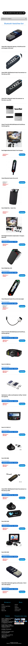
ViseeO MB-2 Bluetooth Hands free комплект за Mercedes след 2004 (12, 99)
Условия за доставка (5, 606)
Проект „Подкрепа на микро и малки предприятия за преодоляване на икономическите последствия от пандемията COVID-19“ (7, 621)
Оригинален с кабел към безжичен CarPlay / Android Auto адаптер (13, 395)
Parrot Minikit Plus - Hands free (8, 208)
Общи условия (18, 609)
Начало (16, 604)
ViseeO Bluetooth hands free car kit (9, 178)
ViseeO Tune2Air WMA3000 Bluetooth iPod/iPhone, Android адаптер (13, 332)
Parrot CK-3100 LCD (6, 427)
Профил (20, 12)
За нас (16, 606)
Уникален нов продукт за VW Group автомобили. (7, 632)
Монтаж (3, 609)
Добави (22, 154)
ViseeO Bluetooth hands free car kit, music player (12, 299)
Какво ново (3, 610)
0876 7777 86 (12, 12)
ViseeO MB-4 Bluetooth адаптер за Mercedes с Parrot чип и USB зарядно (13, 583)
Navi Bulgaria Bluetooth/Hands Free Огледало (12, 150)
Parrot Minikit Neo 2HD (6, 268)
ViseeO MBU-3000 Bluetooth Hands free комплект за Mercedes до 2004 (13, 489)
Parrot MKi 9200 (5, 552)
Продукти (17, 607)
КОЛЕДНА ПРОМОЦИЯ (7, 630)
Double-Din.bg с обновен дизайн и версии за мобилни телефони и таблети (7, 626)
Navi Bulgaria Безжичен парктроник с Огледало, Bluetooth (12, 236)
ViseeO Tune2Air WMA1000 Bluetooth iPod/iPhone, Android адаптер (13, 125)
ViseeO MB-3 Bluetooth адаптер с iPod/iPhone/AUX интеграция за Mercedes (13, 47)
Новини (7, 616)
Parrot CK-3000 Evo (5, 364)
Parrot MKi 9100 (5, 521)
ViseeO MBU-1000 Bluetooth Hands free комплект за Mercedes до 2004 (13, 73)
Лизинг (2, 604)
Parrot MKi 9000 (5, 458)
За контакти (17, 610)
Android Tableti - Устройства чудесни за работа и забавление (7, 636)
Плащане (3, 607)
